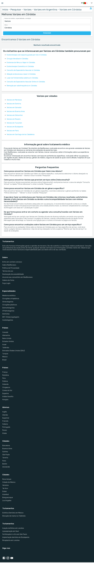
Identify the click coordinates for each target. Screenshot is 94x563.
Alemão (5, 415)
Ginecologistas (7, 302)
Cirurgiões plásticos (9, 305)
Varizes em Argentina (45, 9)
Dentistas (6, 314)
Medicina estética (8, 295)
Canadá (5, 332)
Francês (5, 421)
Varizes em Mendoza (14, 100)
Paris (4, 461)
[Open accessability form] (91, 8)
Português (6, 427)
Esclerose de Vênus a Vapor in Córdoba (21, 62)
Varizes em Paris (13, 131)
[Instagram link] (8, 558)
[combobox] (47, 21)
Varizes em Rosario (13, 119)
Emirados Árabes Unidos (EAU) (13, 351)
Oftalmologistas (8, 311)
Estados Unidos (8, 341)
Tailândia (5, 348)
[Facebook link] (4, 558)
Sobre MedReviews (9, 265)
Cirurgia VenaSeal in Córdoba (17, 59)
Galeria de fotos (8, 280)
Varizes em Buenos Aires (16, 111)
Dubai (4, 491)
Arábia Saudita (7, 396)
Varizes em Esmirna (14, 104)
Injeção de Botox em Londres (13, 528)
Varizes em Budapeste (15, 127)
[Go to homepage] (47, 3)
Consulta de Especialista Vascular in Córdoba (23, 70)
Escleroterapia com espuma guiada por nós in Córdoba (27, 55)
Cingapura (6, 387)
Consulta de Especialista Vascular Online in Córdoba (26, 82)
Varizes (27, 9)
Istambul (5, 494)
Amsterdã (6, 467)
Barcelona (6, 445)
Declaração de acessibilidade (13, 274)
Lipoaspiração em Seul (10, 531)
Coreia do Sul (7, 390)
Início (5, 9)
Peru (4, 378)
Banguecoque (7, 497)
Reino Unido (6, 338)
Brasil (4, 360)
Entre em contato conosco (12, 262)
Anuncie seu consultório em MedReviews (17, 277)
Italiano (5, 424)
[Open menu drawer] (2, 3)
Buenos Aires (7, 448)
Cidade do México (8, 482)
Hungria (5, 399)
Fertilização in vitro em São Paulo (14, 534)
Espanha (5, 393)
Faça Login (6, 283)
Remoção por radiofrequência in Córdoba (22, 86)
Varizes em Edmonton (15, 115)
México (4, 357)
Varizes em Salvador (14, 107)
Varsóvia (5, 485)
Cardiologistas (7, 320)
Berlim (4, 464)
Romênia (5, 375)
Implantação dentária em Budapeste (15, 537)
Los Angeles (6, 500)
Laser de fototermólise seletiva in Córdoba (22, 78)
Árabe (4, 433)
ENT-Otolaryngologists (10, 317)
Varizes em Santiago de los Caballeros (20, 134)
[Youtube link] (12, 558)
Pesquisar (15, 9)
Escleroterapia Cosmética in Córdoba (20, 66)
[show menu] (91, 3)
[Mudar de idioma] (84, 3)
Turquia (5, 354)
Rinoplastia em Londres (11, 540)
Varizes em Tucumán (14, 123)
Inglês (4, 412)
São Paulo (6, 455)
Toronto (5, 458)
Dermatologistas (8, 308)
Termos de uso (7, 271)
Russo (4, 430)
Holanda (5, 384)
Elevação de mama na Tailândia (13, 516)
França (4, 372)
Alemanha (6, 335)
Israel (4, 344)
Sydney (5, 452)
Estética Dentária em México (12, 513)
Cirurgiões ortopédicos (10, 298)
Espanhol (5, 418)
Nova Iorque (6, 479)
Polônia (5, 381)
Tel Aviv (5, 488)
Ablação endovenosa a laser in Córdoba (21, 74)
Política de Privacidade (10, 268)
